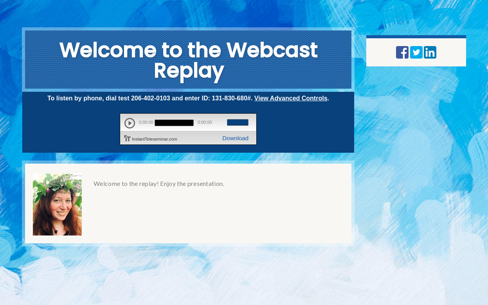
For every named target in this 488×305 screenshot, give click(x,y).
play (129, 123)
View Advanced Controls (291, 98)
